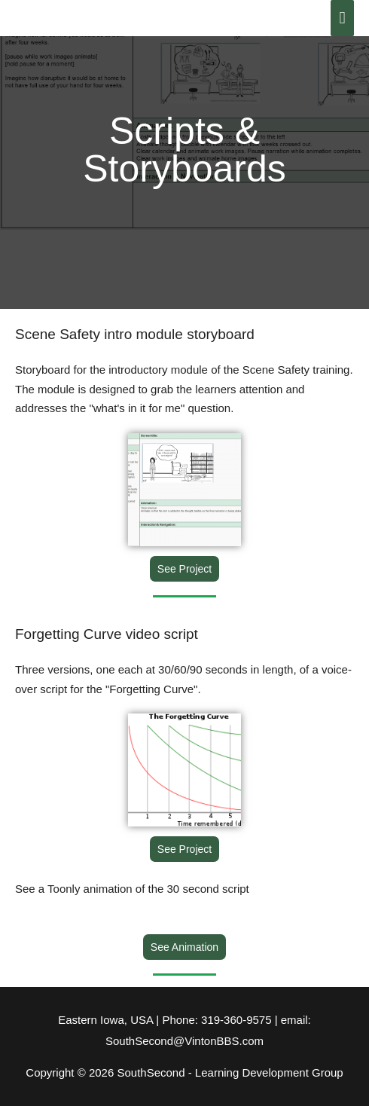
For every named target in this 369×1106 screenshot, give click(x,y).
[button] (184, 569)
